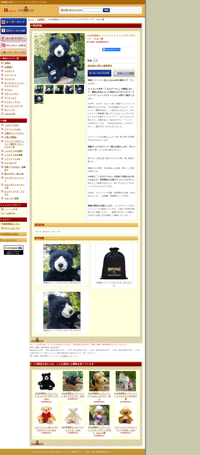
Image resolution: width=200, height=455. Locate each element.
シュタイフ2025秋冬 (13, 151)
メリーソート (10, 75)
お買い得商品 (10, 137)
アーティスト (10, 98)
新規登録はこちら (12, 224)
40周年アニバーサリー (14, 133)
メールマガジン (10, 240)
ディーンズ (9, 110)
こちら (64, 356)
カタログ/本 (9, 114)
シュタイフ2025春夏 (13, 155)
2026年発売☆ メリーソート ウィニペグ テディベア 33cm (47, 396)
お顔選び (8, 67)
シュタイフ (9, 71)
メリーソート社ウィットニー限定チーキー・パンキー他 (14, 144)
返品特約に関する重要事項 (100, 66)
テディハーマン (11, 94)
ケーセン (8, 90)
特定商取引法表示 (11, 234)
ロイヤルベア (10, 163)
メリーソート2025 (12, 159)
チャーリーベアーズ (13, 106)
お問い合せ (68, 10)
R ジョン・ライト (12, 102)
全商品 (7, 63)
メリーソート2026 (12, 129)
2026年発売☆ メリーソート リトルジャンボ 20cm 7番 (125, 396)
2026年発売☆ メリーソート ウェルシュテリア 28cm (99, 396)
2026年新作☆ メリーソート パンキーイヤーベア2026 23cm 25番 (99, 430)
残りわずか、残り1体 (14, 174)
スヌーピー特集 (11, 198)
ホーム (31, 19)
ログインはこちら (12, 228)
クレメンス (9, 79)
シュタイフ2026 (11, 125)
